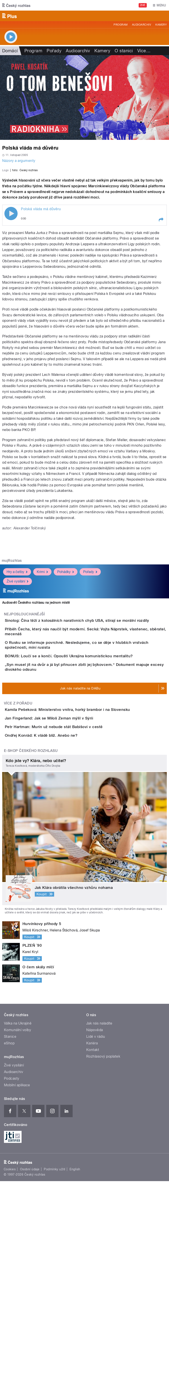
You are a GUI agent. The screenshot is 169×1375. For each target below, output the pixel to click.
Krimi (42, 667)
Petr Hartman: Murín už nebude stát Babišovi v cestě (71, 895)
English (75, 1363)
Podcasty (11, 1272)
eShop (9, 1237)
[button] (160, 314)
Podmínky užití (54, 1363)
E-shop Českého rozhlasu (31, 944)
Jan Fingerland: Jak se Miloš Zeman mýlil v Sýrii (66, 874)
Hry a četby (17, 667)
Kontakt (92, 1244)
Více (144, 50)
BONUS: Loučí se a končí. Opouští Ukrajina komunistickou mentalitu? (86, 779)
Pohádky (65, 667)
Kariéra (92, 1237)
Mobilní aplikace (17, 1279)
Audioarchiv (141, 24)
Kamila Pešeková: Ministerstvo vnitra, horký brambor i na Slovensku (85, 853)
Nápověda (94, 1224)
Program (120, 24)
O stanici (124, 50)
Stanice (10, 1230)
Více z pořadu (18, 847)
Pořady (54, 50)
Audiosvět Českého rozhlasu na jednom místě (36, 698)
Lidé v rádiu (95, 1230)
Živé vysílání (17, 676)
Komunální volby (17, 1224)
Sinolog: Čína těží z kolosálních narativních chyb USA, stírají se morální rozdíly (94, 716)
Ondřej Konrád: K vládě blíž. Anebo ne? (58, 916)
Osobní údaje (30, 1363)
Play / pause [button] (11, 308)
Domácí (10, 50)
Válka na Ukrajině (17, 1217)
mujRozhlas (12, 656)
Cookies (10, 1363)
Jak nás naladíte (99, 1217)
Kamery (161, 24)
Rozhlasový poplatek (103, 1250)
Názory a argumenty (18, 161)
